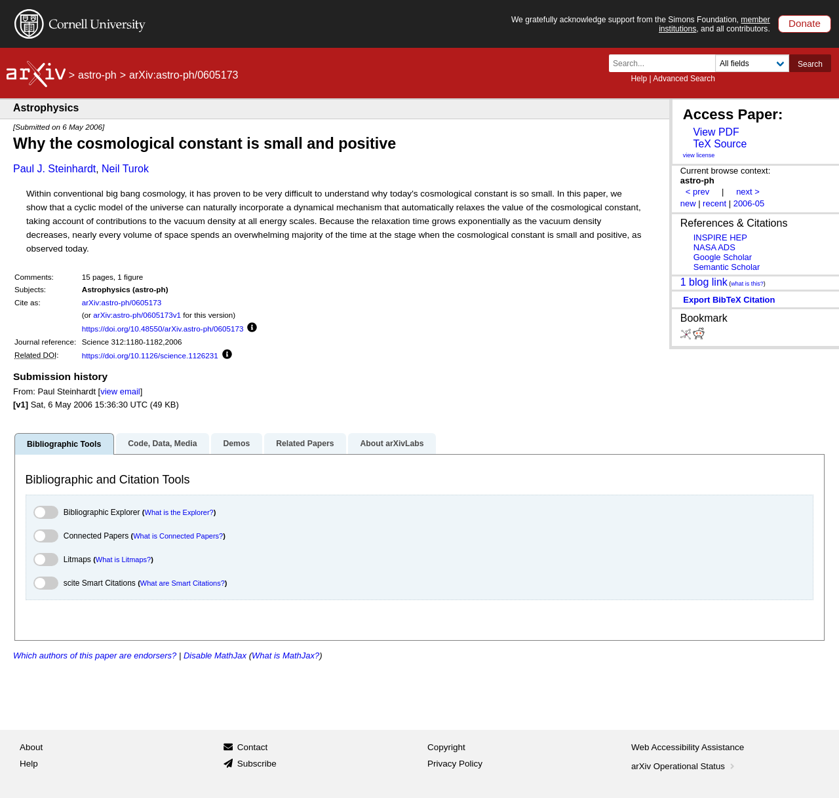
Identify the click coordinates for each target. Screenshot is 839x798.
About (31, 747)
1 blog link (704, 282)
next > (748, 192)
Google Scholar (722, 257)
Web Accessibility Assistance (687, 747)
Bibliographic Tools (64, 444)
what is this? (747, 283)
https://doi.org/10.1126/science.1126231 (150, 355)
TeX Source (720, 143)
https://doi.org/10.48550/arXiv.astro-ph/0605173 (163, 328)
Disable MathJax (215, 655)
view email (120, 391)
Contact (252, 747)
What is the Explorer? (179, 512)
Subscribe (257, 764)
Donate (805, 23)
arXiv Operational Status (684, 766)
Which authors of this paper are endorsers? (94, 655)
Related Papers (305, 443)
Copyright (446, 747)
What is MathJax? (285, 655)
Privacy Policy (454, 764)
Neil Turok (125, 168)
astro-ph (97, 75)
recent (714, 203)
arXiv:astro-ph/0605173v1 (137, 315)
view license (699, 155)
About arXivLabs (391, 443)
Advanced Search (684, 78)
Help (639, 78)
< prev (697, 192)
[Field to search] (752, 63)
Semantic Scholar (726, 267)
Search (810, 64)
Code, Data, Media (162, 443)
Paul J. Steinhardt (54, 168)
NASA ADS (714, 247)
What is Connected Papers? (178, 536)
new (688, 203)
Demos (236, 443)
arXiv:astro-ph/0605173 (122, 302)
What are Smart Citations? (182, 583)
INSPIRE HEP (720, 237)
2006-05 (749, 203)
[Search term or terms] (666, 63)
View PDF (716, 132)
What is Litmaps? (123, 559)
